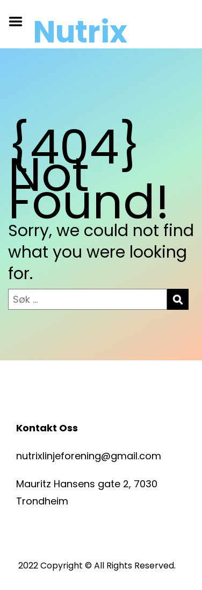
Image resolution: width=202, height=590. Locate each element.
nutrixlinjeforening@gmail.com (88, 456)
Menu (19, 21)
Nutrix (80, 32)
